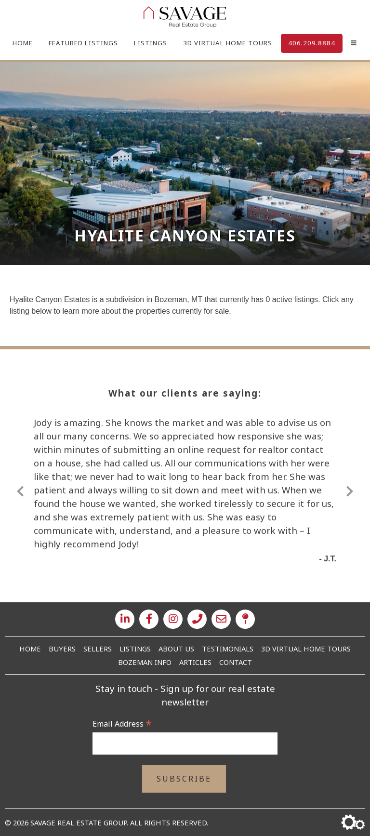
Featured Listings (83, 43)
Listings (150, 43)
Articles (195, 662)
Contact (235, 662)
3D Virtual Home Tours (227, 43)
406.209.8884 (311, 43)
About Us (176, 648)
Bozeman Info (145, 662)
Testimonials (227, 648)
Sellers (97, 648)
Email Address (122, 724)
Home (23, 43)
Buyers (62, 648)
